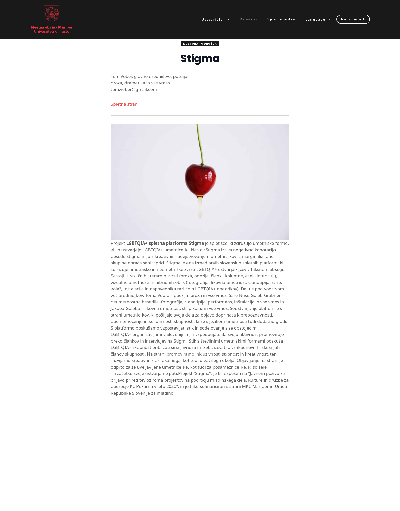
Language (321, 19)
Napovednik (353, 19)
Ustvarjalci (218, 19)
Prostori (248, 19)
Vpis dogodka (281, 19)
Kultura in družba (200, 44)
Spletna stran (124, 104)
